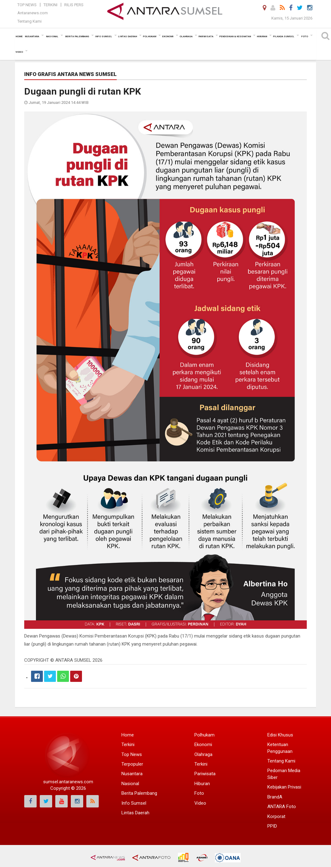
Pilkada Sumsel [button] (283, 36)
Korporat (276, 816)
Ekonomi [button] (168, 36)
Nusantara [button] (32, 36)
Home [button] (19, 36)
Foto (199, 793)
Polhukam (204, 735)
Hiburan (202, 783)
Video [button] (19, 52)
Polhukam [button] (149, 36)
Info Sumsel (133, 803)
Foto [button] (304, 36)
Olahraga (203, 754)
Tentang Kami (29, 21)
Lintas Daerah (135, 813)
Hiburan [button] (262, 36)
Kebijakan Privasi (284, 787)
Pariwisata (204, 773)
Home (127, 735)
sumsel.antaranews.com (68, 782)
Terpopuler (132, 764)
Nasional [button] (52, 36)
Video (200, 803)
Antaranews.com (32, 13)
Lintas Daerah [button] (127, 36)
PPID (272, 826)
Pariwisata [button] (205, 36)
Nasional (130, 783)
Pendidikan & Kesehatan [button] (235, 36)
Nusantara (132, 773)
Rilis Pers (74, 4)
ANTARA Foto (281, 806)
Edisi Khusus (280, 735)
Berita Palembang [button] (77, 36)
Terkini (50, 4)
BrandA (274, 797)
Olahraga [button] (186, 36)
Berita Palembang (139, 793)
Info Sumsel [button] (103, 36)
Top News (27, 4)
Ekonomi (203, 744)
